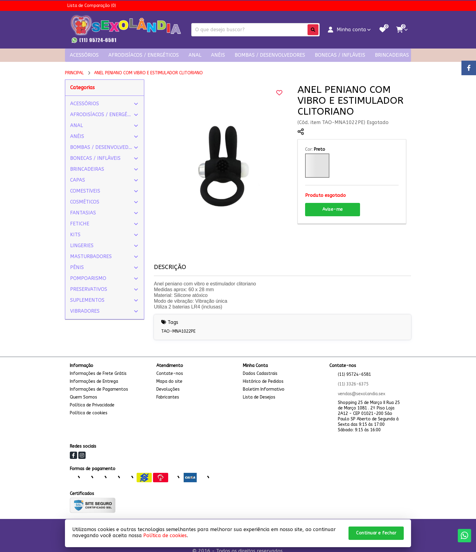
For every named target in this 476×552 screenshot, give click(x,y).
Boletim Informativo (263, 389)
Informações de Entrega (94, 381)
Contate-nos (169, 373)
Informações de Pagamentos (99, 389)
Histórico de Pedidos (263, 381)
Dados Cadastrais (260, 373)
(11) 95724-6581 (354, 374)
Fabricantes (167, 397)
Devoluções (168, 389)
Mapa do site (169, 381)
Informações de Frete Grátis (98, 373)
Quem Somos (83, 397)
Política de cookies (88, 413)
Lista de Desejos (259, 397)
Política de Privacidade (92, 405)
